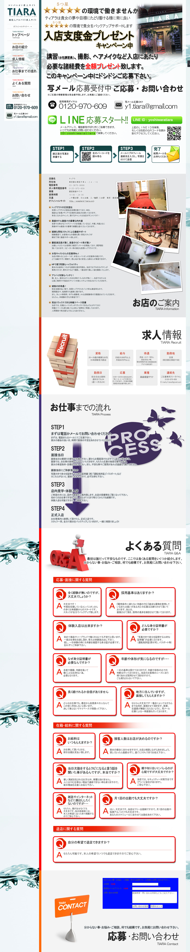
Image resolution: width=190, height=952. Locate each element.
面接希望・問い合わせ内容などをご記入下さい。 (152, 900)
